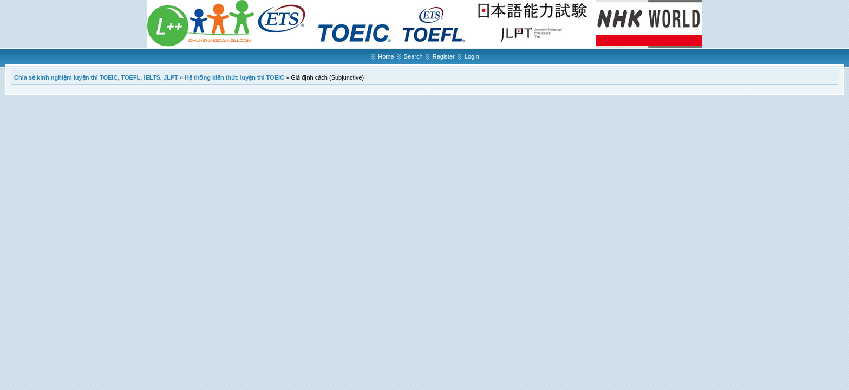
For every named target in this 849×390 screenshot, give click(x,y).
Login (472, 56)
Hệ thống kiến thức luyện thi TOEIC (234, 77)
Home (386, 56)
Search (413, 56)
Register (444, 56)
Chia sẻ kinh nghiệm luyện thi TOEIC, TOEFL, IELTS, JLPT (96, 77)
